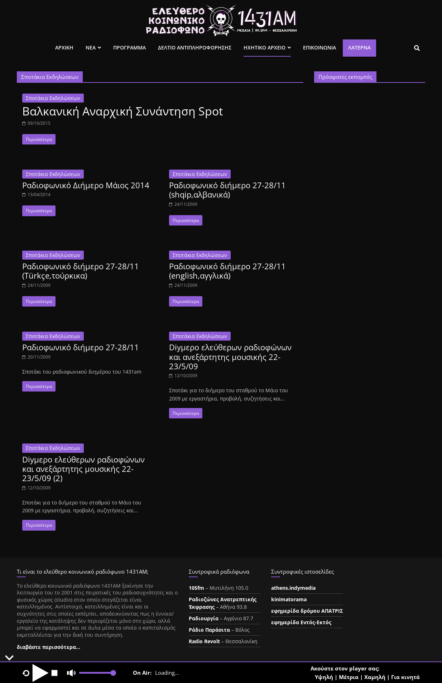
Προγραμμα (129, 47)
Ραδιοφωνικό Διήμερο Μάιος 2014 (85, 185)
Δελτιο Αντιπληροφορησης (194, 47)
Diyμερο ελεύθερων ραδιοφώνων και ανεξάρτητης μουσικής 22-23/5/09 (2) (83, 469)
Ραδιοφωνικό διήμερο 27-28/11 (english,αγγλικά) (227, 271)
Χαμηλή (374, 676)
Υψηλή (324, 676)
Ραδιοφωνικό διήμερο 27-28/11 (80, 347)
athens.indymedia (293, 587)
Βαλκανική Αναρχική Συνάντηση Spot (122, 111)
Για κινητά (405, 676)
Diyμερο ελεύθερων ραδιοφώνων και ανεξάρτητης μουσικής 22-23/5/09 (230, 356)
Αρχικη (64, 47)
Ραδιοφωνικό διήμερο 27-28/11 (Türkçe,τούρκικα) (80, 271)
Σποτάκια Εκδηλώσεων (53, 98)
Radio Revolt (204, 641)
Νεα (91, 47)
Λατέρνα (359, 47)
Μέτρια (349, 676)
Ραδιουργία (203, 618)
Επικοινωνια (319, 47)
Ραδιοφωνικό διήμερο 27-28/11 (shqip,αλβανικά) (227, 190)
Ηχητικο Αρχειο (264, 47)
